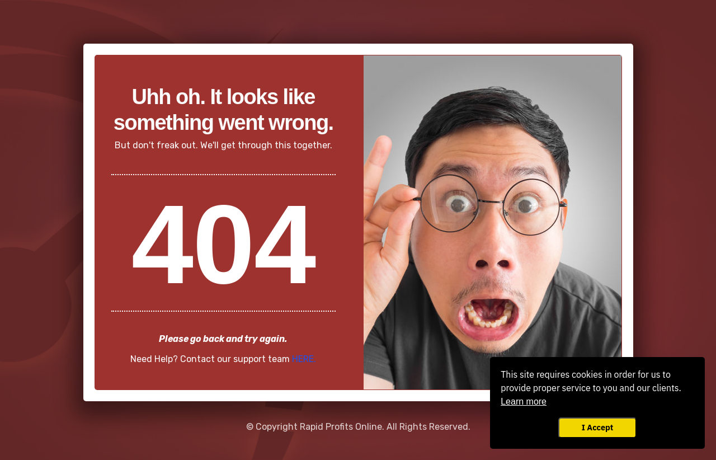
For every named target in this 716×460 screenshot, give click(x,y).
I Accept (597, 427)
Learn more (524, 401)
